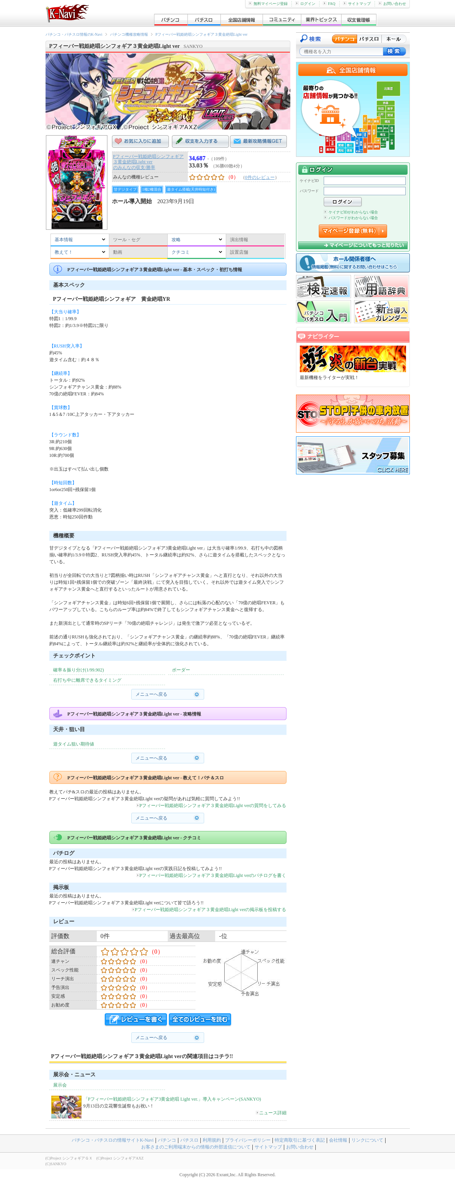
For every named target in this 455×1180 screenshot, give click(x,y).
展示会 (60, 1085)
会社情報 (338, 1140)
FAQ (329, 4)
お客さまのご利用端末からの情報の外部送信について (195, 1147)
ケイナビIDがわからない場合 (351, 212)
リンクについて (367, 1140)
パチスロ (189, 1140)
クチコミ (181, 252)
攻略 (176, 239)
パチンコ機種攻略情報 (129, 34)
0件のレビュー (260, 177)
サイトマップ (357, 4)
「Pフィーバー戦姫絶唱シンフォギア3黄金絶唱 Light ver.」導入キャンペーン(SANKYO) (172, 1099)
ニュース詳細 (271, 1112)
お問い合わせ (392, 4)
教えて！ (64, 252)
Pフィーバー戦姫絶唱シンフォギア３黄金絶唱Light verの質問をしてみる (211, 805)
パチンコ (167, 1140)
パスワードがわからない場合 (351, 218)
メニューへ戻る (151, 694)
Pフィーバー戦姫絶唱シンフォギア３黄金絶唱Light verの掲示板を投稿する (209, 909)
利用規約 (212, 1140)
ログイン (305, 4)
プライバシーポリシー (248, 1140)
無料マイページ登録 (268, 4)
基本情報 (64, 239)
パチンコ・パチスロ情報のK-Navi (74, 34)
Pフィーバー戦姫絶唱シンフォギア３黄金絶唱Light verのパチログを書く (211, 875)
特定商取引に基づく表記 (300, 1140)
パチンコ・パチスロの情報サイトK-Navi (113, 1140)
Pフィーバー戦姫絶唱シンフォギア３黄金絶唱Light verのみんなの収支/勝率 (148, 162)
